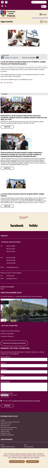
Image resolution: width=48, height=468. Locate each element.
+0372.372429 (10, 276)
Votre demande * (5, 381)
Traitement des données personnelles (14, 343)
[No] (46, 458)
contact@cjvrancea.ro (12, 267)
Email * (3, 375)
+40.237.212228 (10, 257)
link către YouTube (33, 225)
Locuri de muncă (7, 82)
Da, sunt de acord (17, 461)
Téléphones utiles (5, 431)
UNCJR (2, 444)
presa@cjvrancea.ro (11, 278)
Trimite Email (2, 6)
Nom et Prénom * (6, 357)
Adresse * (3, 363)
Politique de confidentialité (7, 435)
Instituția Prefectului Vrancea (8, 446)
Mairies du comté (5, 425)
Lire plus (7, 127)
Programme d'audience (7, 336)
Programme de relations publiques (10, 331)
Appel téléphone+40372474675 (6, 6)
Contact (2, 420)
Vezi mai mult (32, 461)
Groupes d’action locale (7, 429)
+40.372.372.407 (10, 251)
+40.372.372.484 (10, 263)
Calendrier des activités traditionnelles (10, 422)
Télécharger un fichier (7, 393)
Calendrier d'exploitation (7, 333)
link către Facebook (16, 225)
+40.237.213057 (10, 249)
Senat (25, 444)
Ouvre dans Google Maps (9, 325)
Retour (43, 21)
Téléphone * (4, 369)
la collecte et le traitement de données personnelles (26, 400)
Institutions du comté (6, 423)
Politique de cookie (5, 433)
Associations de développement (9, 427)
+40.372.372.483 (10, 260)
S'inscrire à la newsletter (29, 57)
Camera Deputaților (29, 446)
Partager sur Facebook (11, 57)
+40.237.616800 (10, 246)
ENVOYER (7, 405)
